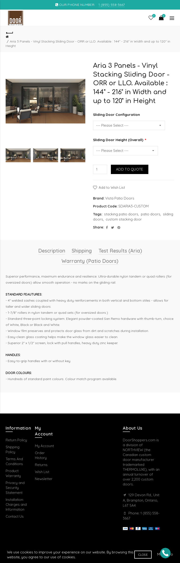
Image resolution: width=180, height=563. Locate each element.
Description (51, 251)
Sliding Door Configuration (116, 114)
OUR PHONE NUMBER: (90, 5)
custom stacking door (124, 219)
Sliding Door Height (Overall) (118, 140)
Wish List (42, 472)
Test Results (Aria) (120, 251)
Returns (41, 465)
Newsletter (43, 479)
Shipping (82, 251)
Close (143, 554)
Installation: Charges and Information (16, 504)
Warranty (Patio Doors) (90, 261)
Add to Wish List (112, 187)
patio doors (150, 214)
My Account (44, 446)
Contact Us (15, 516)
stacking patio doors (121, 214)
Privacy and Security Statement (15, 488)
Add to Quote (129, 169)
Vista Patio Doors (119, 198)
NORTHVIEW (133, 450)
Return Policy (16, 440)
